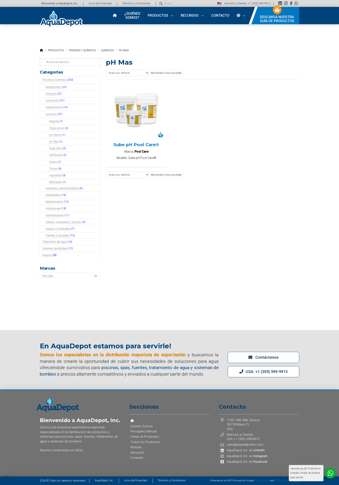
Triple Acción (56, 128)
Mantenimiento (54, 201)
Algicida (54, 121)
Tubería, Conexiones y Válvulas (64, 222)
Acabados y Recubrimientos (62, 188)
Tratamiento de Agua (54, 241)
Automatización (55, 215)
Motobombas (53, 87)
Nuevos (46, 255)
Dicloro (53, 161)
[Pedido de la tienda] (127, 73)
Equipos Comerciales (58, 228)
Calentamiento (54, 107)
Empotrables (53, 195)
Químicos (51, 114)
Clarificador (55, 155)
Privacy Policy (261, 480)
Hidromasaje (53, 208)
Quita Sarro (55, 148)
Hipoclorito (55, 175)
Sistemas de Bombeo (54, 248)
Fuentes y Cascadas (57, 235)
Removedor (55, 182)
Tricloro (53, 168)
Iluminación (52, 100)
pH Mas (54, 141)
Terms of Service (284, 480)
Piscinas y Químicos (54, 79)
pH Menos (55, 134)
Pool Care (47, 275)
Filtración (51, 93)
